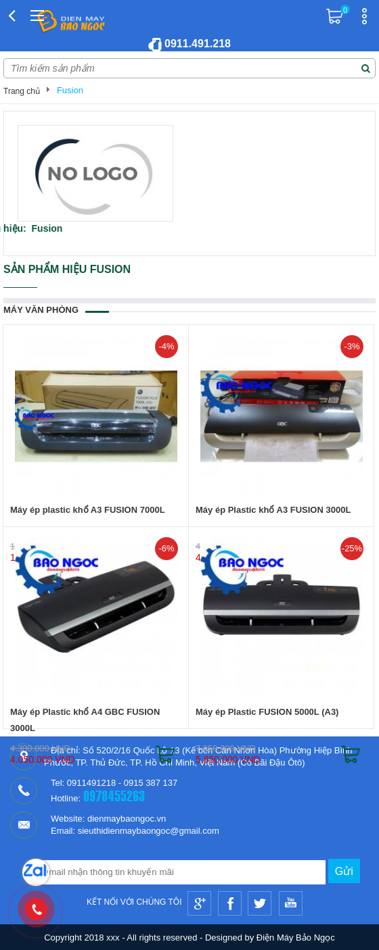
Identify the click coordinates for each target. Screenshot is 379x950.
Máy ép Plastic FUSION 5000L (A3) (267, 712)
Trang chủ (21, 91)
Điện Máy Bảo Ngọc (296, 937)
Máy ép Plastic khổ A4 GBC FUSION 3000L (85, 720)
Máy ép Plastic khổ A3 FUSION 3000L (273, 510)
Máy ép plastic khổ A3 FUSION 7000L (87, 510)
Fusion (70, 90)
